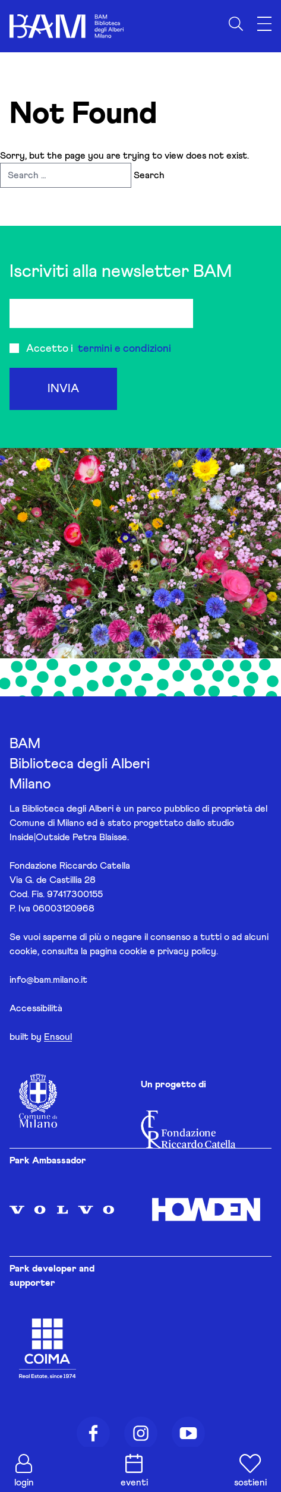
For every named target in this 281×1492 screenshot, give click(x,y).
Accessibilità (36, 1008)
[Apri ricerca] (236, 24)
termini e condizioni (124, 348)
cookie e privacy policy (167, 951)
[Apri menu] (264, 24)
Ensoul (58, 1037)
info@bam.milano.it (48, 980)
